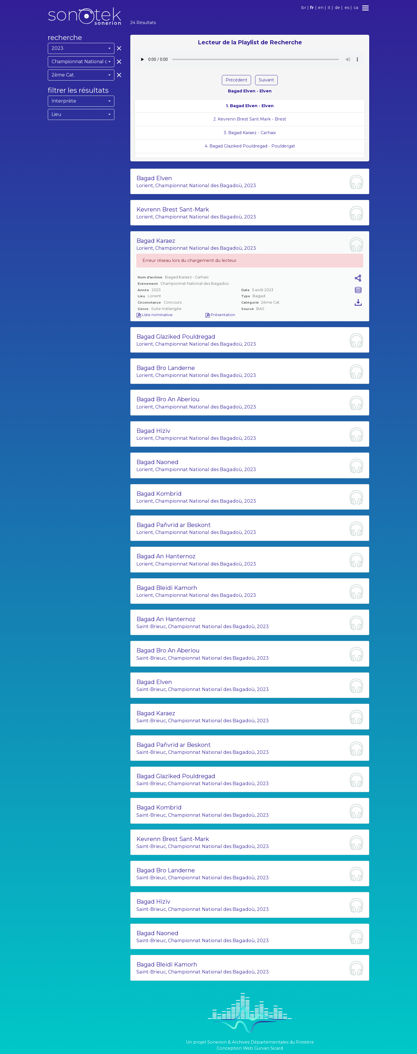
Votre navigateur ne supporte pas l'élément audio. (250, 59)
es (347, 7)
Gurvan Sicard (268, 1048)
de (337, 7)
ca (356, 7)
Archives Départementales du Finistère (273, 1042)
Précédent (236, 80)
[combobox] (81, 48)
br (303, 7)
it (329, 7)
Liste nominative (154, 315)
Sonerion (217, 1042)
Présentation (220, 315)
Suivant (266, 80)
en (320, 7)
